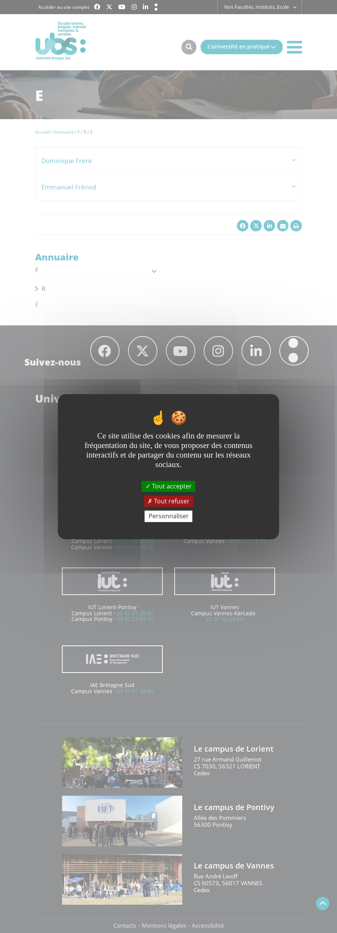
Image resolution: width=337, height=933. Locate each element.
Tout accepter (169, 486)
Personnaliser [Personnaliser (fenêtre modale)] (169, 516)
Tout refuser (168, 501)
